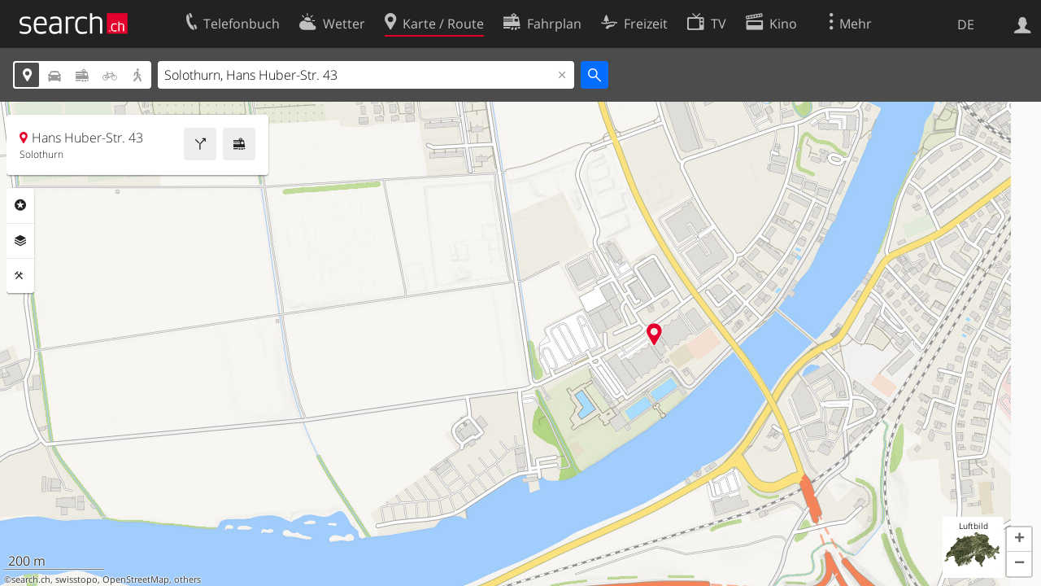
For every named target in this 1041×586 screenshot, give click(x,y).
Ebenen (20, 241)
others (187, 579)
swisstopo (76, 579)
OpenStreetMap (135, 579)
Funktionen (20, 276)
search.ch (30, 579)
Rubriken (20, 205)
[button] (1019, 539)
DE (965, 24)
